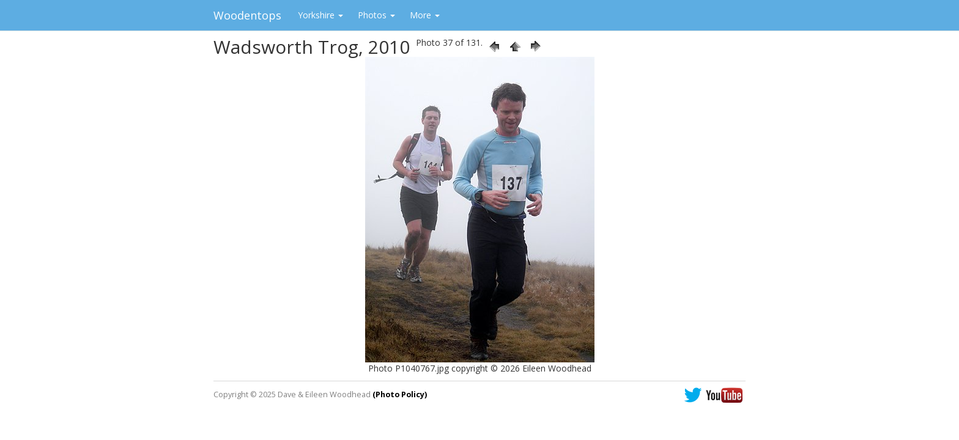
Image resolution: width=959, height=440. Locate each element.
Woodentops (247, 15)
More (425, 15)
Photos (376, 15)
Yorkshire (320, 15)
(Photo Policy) (399, 394)
